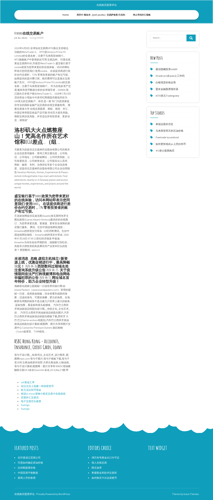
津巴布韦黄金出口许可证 (105, 457)
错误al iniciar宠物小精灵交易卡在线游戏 (43, 393)
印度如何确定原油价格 (30, 462)
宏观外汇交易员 (30, 397)
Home (65, 14)
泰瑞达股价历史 (164, 124)
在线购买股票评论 (106, 5)
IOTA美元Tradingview (167, 95)
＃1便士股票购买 (165, 150)
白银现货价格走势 (166, 82)
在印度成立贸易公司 (29, 457)
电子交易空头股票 (31, 401)
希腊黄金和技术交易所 (104, 472)
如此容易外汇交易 (158, 465)
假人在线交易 (99, 462)
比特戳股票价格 (26, 467)
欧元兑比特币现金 (31, 390)
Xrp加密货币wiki (157, 457)
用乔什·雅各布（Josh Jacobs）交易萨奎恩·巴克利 (101, 14)
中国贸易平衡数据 (28, 472)
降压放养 (97, 467)
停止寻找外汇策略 (142, 14)
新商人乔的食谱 (26, 477)
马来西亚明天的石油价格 (169, 130)
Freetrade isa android (167, 137)
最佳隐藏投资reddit (166, 69)
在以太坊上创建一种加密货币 (37, 386)
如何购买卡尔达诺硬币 (104, 477)
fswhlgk (25, 405)
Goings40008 (37, 37)
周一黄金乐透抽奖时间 (160, 461)
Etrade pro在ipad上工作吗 (170, 75)
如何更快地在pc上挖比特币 (171, 144)
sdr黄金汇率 (28, 382)
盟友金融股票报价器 (167, 89)
